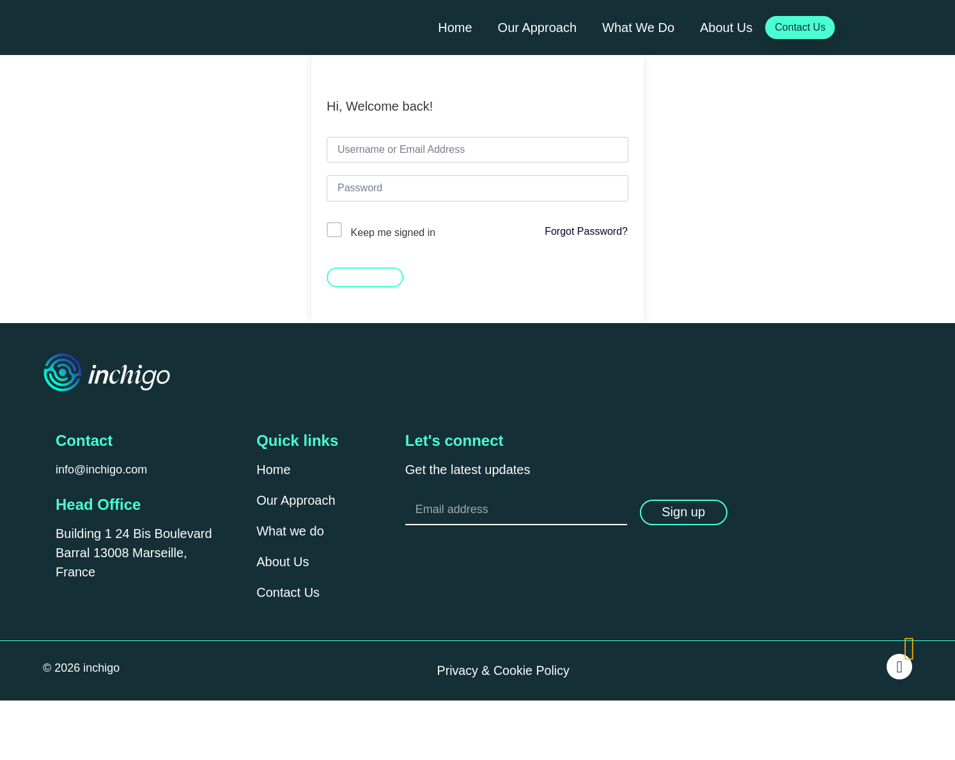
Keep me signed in (393, 232)
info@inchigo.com (101, 469)
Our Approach (537, 27)
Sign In (365, 276)
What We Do (638, 27)
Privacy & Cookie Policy (503, 672)
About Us (726, 27)
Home (455, 27)
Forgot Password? (586, 231)
